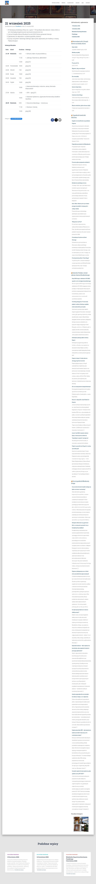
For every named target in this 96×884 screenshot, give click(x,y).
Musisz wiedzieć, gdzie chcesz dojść (81, 105)
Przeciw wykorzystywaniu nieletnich (81, 162)
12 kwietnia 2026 (76, 28)
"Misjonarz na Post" (77, 221)
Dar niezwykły (75, 76)
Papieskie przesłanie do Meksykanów (81, 144)
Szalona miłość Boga (77, 95)
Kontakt (88, 2)
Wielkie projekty (76, 52)
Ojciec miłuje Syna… (77, 87)
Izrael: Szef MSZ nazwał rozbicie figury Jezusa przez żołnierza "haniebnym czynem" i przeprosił (80, 435)
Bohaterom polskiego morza (79, 183)
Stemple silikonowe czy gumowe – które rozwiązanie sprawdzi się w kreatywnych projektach (80, 525)
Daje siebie (74, 47)
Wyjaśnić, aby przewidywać (78, 68)
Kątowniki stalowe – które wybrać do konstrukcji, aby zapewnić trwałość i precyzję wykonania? (81, 648)
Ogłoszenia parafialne (16, 118)
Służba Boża (70, 2)
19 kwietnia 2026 (76, 25)
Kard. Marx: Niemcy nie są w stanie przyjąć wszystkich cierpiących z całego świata (80, 206)
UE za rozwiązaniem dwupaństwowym (81, 386)
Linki (83, 2)
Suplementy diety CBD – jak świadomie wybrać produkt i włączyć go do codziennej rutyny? (81, 733)
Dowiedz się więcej (19, 869)
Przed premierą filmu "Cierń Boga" (80, 258)
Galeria (77, 2)
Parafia (63, 2)
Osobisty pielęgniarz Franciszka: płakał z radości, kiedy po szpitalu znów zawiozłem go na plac (80, 304)
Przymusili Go (75, 63)
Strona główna (55, 2)
